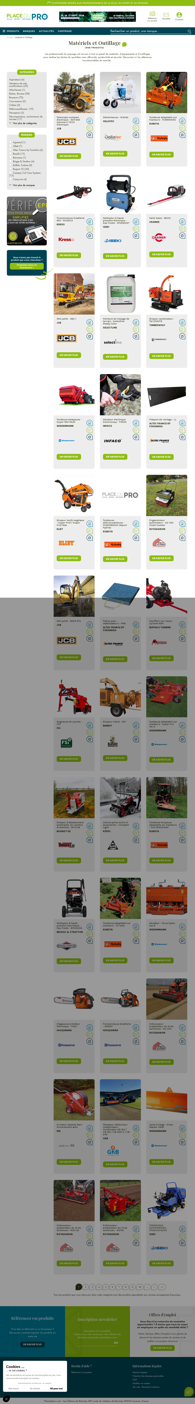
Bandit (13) (19, 153)
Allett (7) (17, 146)
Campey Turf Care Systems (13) (25, 174)
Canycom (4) (20, 179)
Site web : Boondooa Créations (146, 1387)
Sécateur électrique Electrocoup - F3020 (114, 420)
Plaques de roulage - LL (162, 419)
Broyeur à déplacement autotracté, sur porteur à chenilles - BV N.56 (68, 825)
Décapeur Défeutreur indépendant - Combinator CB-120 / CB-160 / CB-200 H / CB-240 (116, 1129)
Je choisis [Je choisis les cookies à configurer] (35, 1388)
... (147, 1287)
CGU (135, 1379)
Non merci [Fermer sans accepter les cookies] (13, 1388)
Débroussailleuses (18, 108)
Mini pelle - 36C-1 (65, 318)
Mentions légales (140, 1372)
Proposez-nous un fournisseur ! (26, 266)
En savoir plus (32, 1344)
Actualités (46, 31)
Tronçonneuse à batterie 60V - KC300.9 (69, 219)
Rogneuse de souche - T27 (68, 723)
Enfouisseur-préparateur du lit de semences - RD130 (114, 1228)
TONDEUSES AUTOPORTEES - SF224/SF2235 (158, 1228)
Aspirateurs (15, 79)
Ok (116, 1342)
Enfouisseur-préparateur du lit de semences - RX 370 (161, 1026)
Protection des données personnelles (148, 1376)
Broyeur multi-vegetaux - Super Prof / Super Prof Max (69, 523)
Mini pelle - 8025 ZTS (67, 621)
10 (139, 1287)
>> (161, 1287)
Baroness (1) (19, 157)
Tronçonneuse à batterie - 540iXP (116, 1025)
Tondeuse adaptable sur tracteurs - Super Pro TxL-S (163, 724)
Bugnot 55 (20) (21, 168)
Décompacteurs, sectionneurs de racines (26, 118)
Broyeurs (13, 97)
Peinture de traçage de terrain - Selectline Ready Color (115, 321)
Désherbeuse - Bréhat (114, 117)
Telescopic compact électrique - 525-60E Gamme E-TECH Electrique (67, 121)
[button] (6, 1398)
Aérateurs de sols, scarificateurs (18, 84)
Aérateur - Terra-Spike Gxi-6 (162, 924)
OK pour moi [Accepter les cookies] (56, 1388)
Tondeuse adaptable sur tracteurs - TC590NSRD (163, 118)
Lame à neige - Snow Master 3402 (161, 1126)
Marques (29, 31)
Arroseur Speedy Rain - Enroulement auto (68, 1126)
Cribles (12, 105)
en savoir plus (67, 156)
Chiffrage (65, 31)
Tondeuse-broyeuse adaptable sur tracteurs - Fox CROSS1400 (162, 825)
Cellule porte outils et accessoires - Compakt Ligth (115, 825)
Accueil (10, 37)
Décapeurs (14, 112)
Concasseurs (15, 101)
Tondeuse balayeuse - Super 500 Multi (67, 420)
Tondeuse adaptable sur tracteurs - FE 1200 (116, 924)
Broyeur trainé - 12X (113, 721)
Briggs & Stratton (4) (23, 161)
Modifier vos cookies (141, 1383)
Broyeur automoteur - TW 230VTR (161, 320)
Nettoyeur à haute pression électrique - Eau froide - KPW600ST (115, 220)
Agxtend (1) (19, 142)
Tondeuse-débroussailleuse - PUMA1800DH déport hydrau (114, 524)
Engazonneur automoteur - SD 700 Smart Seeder (161, 523)
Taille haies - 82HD (159, 218)
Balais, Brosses (16, 93)
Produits (13, 31)
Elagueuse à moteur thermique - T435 (66, 1025)
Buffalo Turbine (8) (22, 165)
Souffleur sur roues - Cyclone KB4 (161, 622)
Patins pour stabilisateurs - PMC (113, 622)
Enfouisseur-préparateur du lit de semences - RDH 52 (67, 1228)
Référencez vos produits (81, 1372)
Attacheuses (15, 89)
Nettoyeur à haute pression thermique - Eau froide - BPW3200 (68, 925)
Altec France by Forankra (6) (28, 149)
